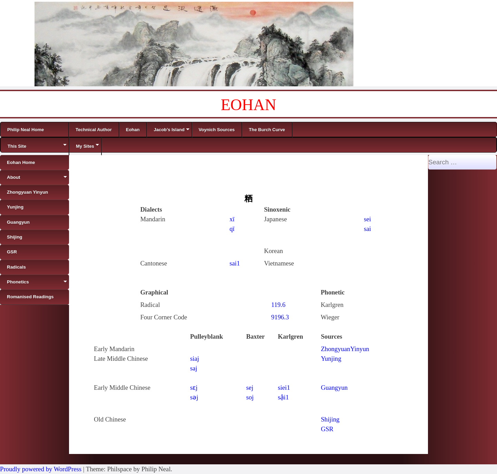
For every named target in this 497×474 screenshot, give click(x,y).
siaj (194, 358)
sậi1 (283, 397)
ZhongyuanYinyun (345, 348)
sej (249, 387)
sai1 (235, 263)
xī (232, 219)
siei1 (284, 387)
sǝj (194, 397)
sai (367, 228)
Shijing (330, 419)
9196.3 (280, 317)
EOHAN (248, 105)
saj (193, 368)
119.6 (278, 304)
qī (232, 228)
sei (367, 219)
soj (250, 397)
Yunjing (331, 358)
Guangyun (334, 387)
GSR (327, 429)
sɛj (193, 387)
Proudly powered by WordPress (40, 469)
